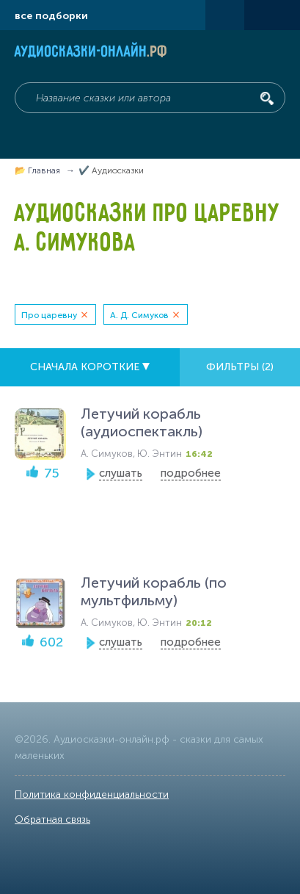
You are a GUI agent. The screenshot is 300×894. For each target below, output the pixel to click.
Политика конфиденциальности (92, 794)
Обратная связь (52, 819)
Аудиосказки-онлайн (91, 53)
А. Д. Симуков (139, 315)
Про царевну (49, 315)
